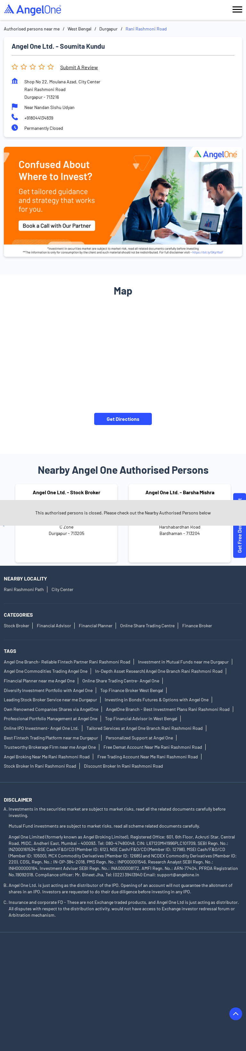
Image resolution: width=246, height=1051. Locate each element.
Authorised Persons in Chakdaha (179, 963)
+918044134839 (38, 118)
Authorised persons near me (32, 28)
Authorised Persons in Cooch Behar (119, 972)
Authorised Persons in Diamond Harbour (44, 981)
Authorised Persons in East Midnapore (197, 981)
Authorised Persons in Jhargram (107, 999)
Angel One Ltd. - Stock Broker (66, 492)
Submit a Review (79, 67)
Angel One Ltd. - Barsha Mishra (179, 492)
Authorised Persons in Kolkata (182, 1008)
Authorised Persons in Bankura (101, 954)
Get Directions (123, 419)
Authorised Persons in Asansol (34, 954)
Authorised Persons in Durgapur (121, 981)
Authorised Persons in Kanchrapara (39, 1008)
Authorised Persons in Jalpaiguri (36, 999)
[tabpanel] (123, 202)
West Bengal (79, 28)
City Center (62, 589)
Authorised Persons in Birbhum (109, 963)
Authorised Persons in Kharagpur (113, 1008)
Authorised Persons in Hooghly (94, 990)
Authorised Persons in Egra (30, 990)
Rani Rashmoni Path (24, 589)
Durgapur (108, 28)
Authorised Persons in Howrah (161, 990)
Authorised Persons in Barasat (169, 954)
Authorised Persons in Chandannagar (40, 972)
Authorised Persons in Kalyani (174, 999)
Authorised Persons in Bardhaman (37, 963)
